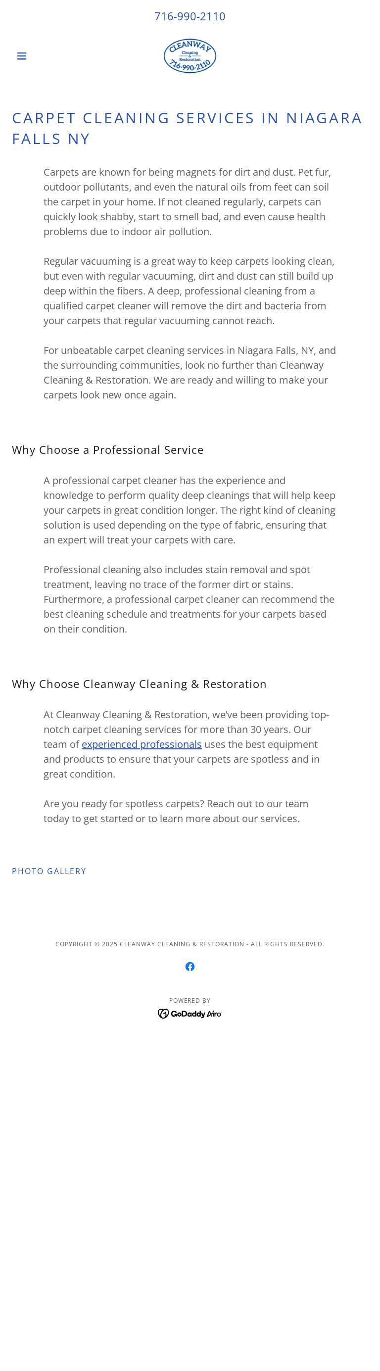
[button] (38, 56)
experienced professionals (142, 744)
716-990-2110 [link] (190, 15)
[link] (190, 56)
